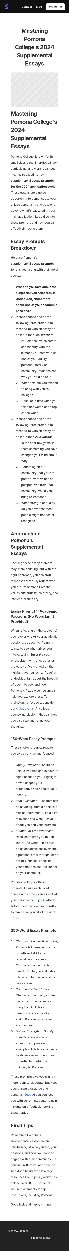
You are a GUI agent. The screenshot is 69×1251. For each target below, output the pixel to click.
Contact (27, 6)
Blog (39, 6)
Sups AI (24, 708)
